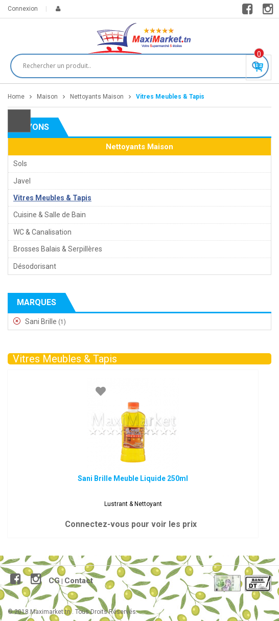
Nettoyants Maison (97, 96)
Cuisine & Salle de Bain (49, 215)
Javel (22, 181)
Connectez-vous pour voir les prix (131, 524)
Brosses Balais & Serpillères (57, 249)
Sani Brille (41, 321)
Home (16, 96)
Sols (20, 163)
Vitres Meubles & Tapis (52, 198)
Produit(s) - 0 (259, 54)
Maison (47, 96)
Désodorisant (34, 266)
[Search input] (135, 66)
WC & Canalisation (42, 232)
